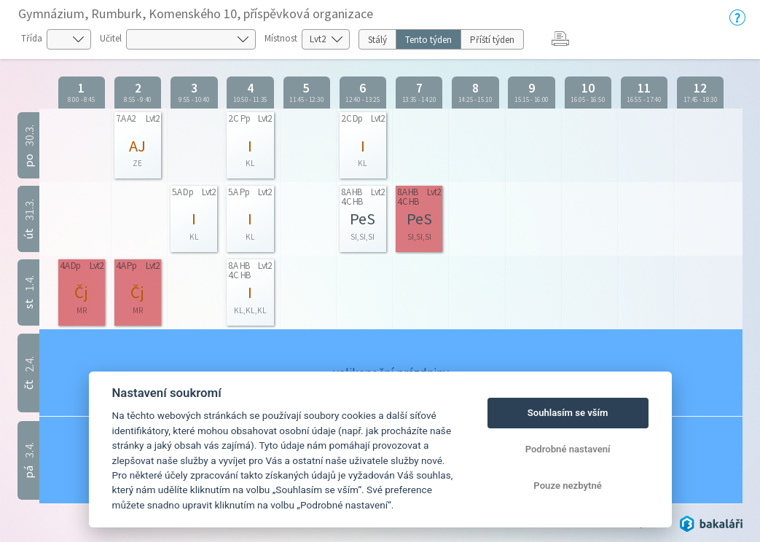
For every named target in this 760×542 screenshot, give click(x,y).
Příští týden (492, 40)
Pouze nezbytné (567, 485)
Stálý (377, 40)
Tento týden (428, 40)
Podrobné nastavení (568, 449)
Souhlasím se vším (568, 412)
